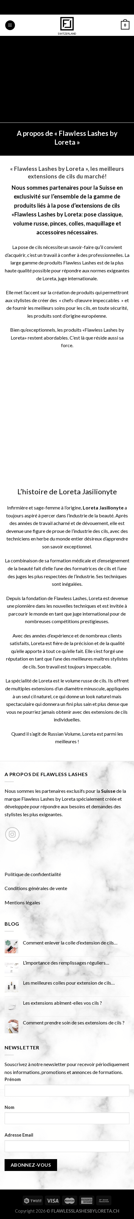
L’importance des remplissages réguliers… (66, 962)
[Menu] (10, 25)
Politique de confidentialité (33, 874)
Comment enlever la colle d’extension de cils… (70, 942)
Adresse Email (19, 1135)
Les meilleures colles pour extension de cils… (69, 983)
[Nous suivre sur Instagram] (12, 834)
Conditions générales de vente (36, 888)
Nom (9, 1107)
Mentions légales (22, 902)
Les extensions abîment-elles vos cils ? (62, 1003)
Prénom (13, 1079)
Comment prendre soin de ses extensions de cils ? (74, 1022)
